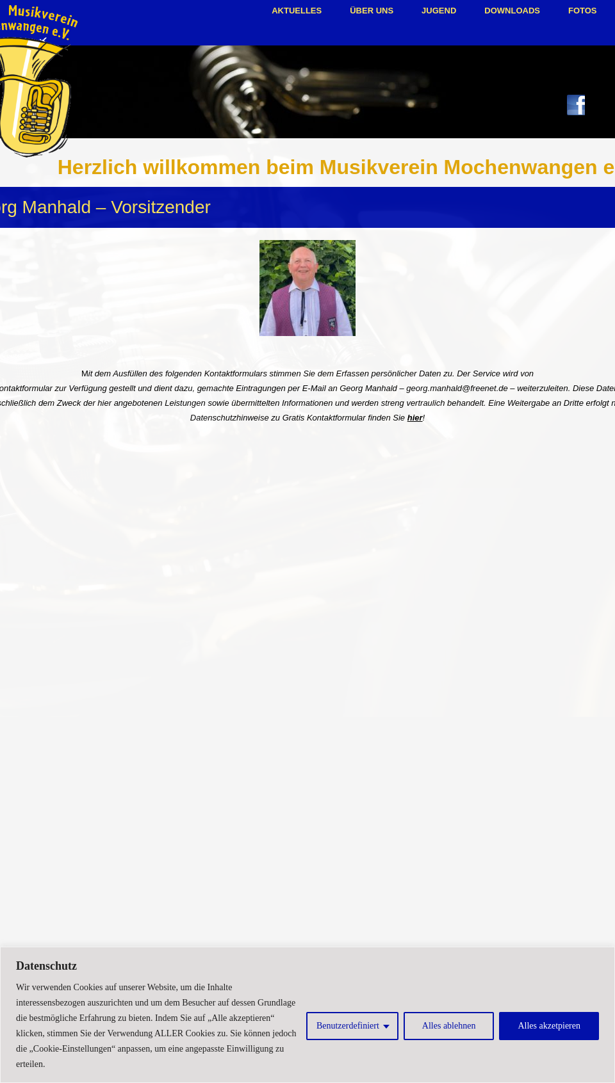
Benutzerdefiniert (347, 1026)
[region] (307, 1015)
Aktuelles (297, 10)
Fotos (582, 10)
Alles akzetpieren (549, 1026)
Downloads (512, 10)
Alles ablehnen (449, 1026)
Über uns (371, 10)
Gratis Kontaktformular (324, 417)
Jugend (439, 10)
